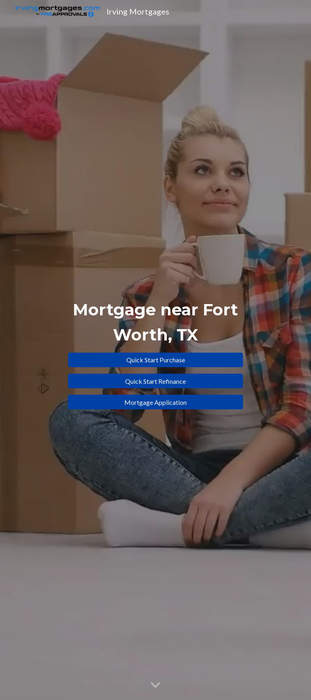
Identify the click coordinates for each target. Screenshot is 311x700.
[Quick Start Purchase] (155, 359)
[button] (155, 685)
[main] (155, 322)
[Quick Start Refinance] (155, 381)
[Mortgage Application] (155, 402)
